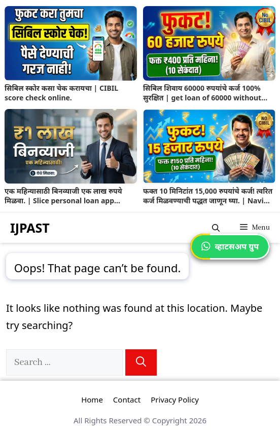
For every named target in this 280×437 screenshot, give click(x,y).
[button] (216, 227)
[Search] (141, 362)
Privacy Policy (175, 399)
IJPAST (30, 227)
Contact (127, 399)
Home (92, 399)
